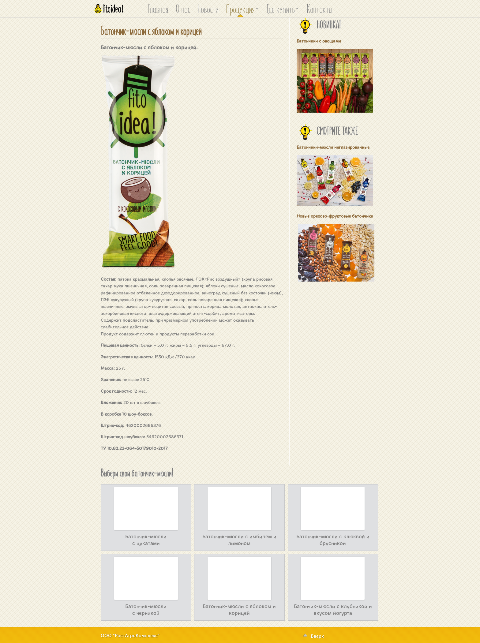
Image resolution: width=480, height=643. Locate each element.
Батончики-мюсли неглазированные (333, 147)
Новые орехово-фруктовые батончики (335, 216)
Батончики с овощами (319, 40)
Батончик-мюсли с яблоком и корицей (151, 30)
